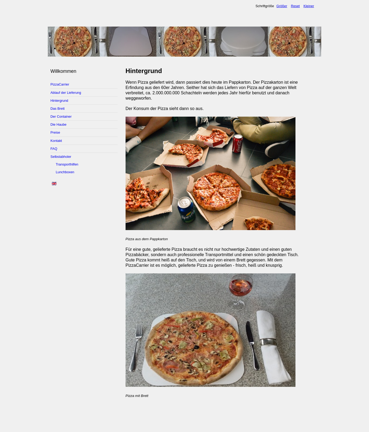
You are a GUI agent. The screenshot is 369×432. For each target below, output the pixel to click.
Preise (55, 132)
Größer (281, 6)
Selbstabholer (60, 157)
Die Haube (58, 124)
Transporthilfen (67, 164)
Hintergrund (59, 101)
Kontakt (56, 141)
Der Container (61, 116)
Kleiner (308, 6)
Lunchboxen (65, 172)
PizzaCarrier (59, 84)
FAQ (53, 149)
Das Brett (57, 109)
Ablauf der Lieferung (65, 93)
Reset (295, 6)
